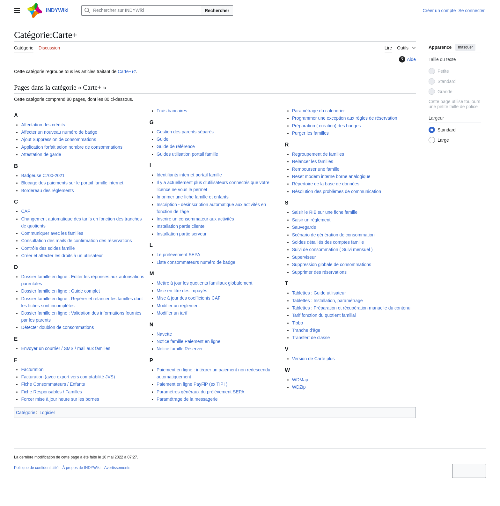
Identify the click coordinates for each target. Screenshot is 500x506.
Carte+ (124, 71)
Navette (164, 334)
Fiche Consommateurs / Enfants (53, 384)
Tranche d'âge (306, 330)
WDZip (299, 387)
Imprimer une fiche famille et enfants (193, 196)
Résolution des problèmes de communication (336, 191)
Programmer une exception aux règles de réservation (344, 118)
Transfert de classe (311, 337)
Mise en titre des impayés (182, 290)
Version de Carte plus (313, 358)
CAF (25, 211)
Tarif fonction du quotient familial (324, 315)
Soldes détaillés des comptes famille (328, 242)
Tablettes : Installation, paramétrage (327, 300)
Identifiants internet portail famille (189, 174)
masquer (465, 47)
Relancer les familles (312, 161)
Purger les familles (310, 133)
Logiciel (47, 412)
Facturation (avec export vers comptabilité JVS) (68, 376)
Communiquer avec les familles (52, 233)
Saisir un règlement (311, 219)
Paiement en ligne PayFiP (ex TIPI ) (192, 384)
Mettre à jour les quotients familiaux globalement (204, 283)
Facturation (32, 369)
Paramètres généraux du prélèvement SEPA (200, 391)
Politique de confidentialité (36, 467)
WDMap (300, 379)
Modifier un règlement (178, 305)
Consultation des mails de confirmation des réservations (76, 240)
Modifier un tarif (172, 313)
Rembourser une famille (316, 169)
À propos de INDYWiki (81, 467)
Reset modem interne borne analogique (331, 176)
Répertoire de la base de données (325, 183)
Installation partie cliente (180, 226)
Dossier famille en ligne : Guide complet (60, 291)
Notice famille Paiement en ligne (188, 341)
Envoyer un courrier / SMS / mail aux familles (65, 348)
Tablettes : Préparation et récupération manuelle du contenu (351, 307)
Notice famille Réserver (180, 348)
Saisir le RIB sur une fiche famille (324, 212)
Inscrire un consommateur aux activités (195, 218)
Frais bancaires (172, 110)
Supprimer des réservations (319, 272)
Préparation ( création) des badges (326, 125)
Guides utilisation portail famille (187, 154)
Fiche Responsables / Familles (51, 391)
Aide (406, 59)
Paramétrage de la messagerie (187, 399)
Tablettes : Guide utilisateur (319, 292)
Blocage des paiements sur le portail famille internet (72, 182)
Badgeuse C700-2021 (42, 175)
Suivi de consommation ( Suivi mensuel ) (332, 249)
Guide (162, 139)
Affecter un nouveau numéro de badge (59, 132)
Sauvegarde (304, 227)
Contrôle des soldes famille (48, 248)
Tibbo (297, 322)
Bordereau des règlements (47, 190)
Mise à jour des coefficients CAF (189, 298)
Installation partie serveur (181, 233)
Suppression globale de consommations (331, 264)
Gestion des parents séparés (185, 131)
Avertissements (117, 467)
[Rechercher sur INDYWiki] (141, 10)
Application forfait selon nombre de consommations (71, 147)
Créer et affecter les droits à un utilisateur (62, 255)
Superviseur (304, 257)
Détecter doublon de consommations (57, 327)
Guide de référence (176, 146)
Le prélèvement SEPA (178, 254)
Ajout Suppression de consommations (58, 139)
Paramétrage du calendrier (318, 110)
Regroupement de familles (318, 154)
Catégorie (25, 412)
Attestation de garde (41, 154)
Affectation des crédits (43, 124)
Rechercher (217, 10)
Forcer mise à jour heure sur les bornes (60, 399)
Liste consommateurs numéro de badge (196, 262)
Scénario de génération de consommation (333, 234)
